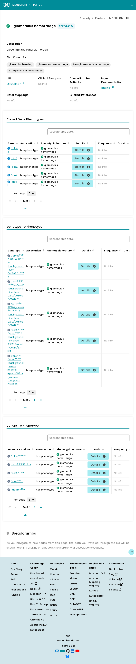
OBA (52, 594)
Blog (113, 574)
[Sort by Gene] (16, 143)
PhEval (74, 578)
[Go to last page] (40, 400)
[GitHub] (68, 650)
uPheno (54, 579)
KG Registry (96, 595)
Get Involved (116, 569)
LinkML (73, 583)
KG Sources (37, 630)
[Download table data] (24, 208)
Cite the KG (37, 619)
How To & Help (39, 604)
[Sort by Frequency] (114, 143)
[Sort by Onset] (127, 143)
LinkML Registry (94, 602)
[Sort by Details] (87, 143)
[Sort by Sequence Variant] (32, 449)
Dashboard (37, 573)
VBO (52, 600)
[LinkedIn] (72, 650)
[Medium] (62, 650)
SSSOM (74, 588)
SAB (13, 579)
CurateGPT (76, 609)
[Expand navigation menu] (132, 5)
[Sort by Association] (37, 143)
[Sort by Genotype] (22, 250)
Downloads (37, 578)
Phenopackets (78, 614)
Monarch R (38, 594)
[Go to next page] (34, 400)
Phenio (54, 589)
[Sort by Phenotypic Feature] (68, 143)
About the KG (38, 624)
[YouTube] (77, 650)
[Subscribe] (57, 650)
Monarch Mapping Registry (94, 582)
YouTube (116, 584)
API (33, 583)
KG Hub (93, 590)
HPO (52, 584)
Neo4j (35, 588)
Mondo (54, 569)
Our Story (16, 569)
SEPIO (53, 610)
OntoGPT (75, 604)
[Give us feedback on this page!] (131, 552)
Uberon (54, 574)
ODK (72, 599)
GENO (53, 605)
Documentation (39, 609)
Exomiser (75, 573)
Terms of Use (38, 614)
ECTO (53, 615)
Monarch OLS (97, 573)
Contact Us (18, 584)
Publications (18, 589)
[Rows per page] (31, 193)
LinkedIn (115, 579)
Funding (15, 594)
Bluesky (115, 589)
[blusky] (67, 656)
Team (14, 574)
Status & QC (38, 599)
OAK (72, 594)
